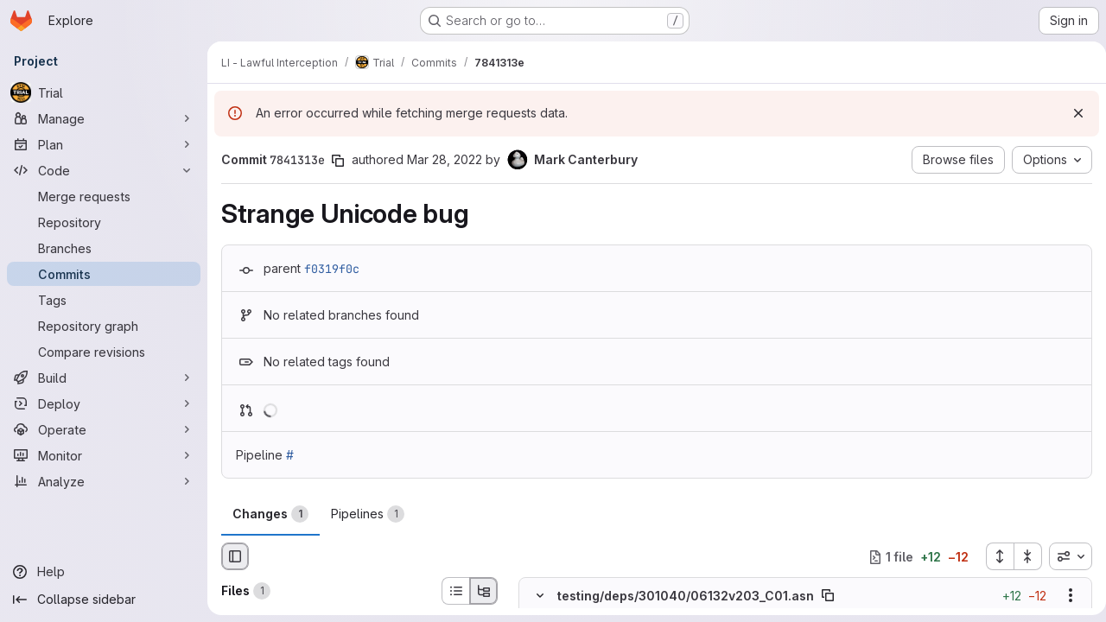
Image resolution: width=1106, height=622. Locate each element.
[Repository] (103, 222)
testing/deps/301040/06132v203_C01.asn (685, 595)
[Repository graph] (103, 326)
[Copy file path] (827, 596)
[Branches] (103, 248)
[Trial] (103, 92)
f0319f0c (331, 268)
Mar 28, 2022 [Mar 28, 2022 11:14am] (444, 159)
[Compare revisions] (103, 352)
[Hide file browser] (235, 556)
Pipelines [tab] (367, 514)
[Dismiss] (1071, 113)
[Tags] (103, 300)
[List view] (455, 591)
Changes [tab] (270, 514)
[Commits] (103, 274)
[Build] (103, 377)
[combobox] (1063, 556)
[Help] (103, 572)
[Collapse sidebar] (103, 599)
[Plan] (103, 144)
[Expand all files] (993, 556)
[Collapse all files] (1021, 556)
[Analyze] (103, 481)
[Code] (103, 170)
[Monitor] (103, 455)
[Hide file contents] (540, 596)
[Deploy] (103, 403)
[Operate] (103, 429)
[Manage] (103, 118)
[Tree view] (484, 591)
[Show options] (1063, 596)
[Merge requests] (103, 196)
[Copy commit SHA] (337, 160)
